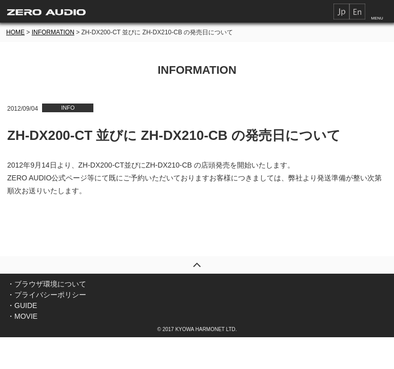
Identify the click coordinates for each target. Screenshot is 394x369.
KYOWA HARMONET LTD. (206, 329)
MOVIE (25, 316)
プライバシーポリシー (50, 295)
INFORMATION (53, 32)
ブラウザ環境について (50, 284)
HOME (15, 32)
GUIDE (25, 305)
